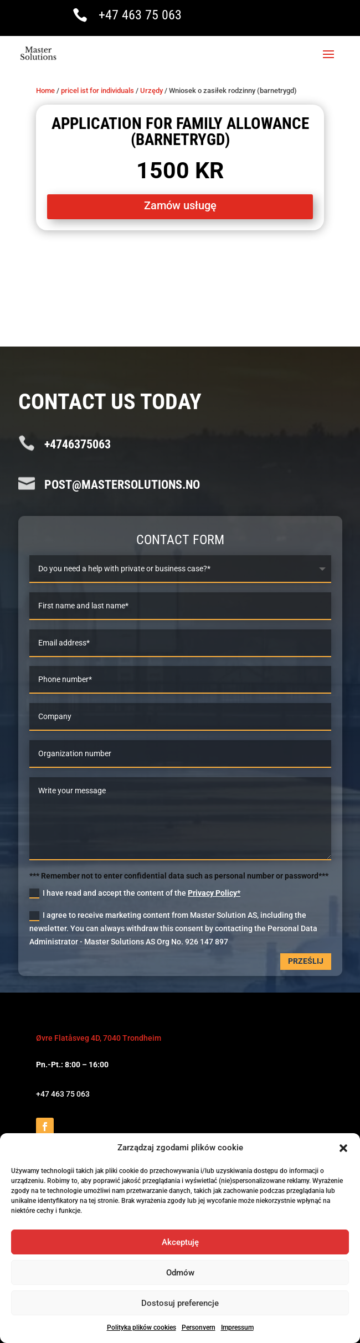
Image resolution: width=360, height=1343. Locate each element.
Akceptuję (180, 1242)
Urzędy (151, 90)
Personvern (198, 1327)
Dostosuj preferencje (180, 1303)
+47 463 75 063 (140, 15)
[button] (343, 1148)
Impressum (237, 1327)
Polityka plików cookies (141, 1327)
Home (45, 90)
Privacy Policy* (214, 893)
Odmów (180, 1273)
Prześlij (305, 961)
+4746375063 (77, 444)
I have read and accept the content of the (134, 893)
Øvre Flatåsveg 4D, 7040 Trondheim (98, 1038)
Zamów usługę (180, 205)
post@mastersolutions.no (122, 485)
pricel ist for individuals (97, 90)
